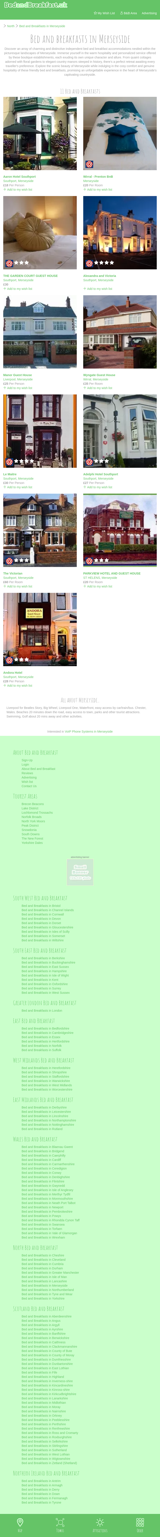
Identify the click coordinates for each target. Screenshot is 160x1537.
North (10, 26)
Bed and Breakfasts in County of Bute (47, 1351)
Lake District (30, 808)
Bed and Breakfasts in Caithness (44, 1342)
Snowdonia (29, 830)
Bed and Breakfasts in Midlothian (44, 1402)
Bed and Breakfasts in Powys (41, 1216)
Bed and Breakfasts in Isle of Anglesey (47, 1190)
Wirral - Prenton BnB (98, 176)
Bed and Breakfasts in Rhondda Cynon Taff (51, 1220)
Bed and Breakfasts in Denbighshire (46, 1177)
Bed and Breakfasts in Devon (41, 918)
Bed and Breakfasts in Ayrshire (42, 1329)
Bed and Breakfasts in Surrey (41, 988)
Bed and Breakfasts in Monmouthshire (47, 1198)
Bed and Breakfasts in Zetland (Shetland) (49, 1463)
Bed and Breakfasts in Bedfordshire (45, 1028)
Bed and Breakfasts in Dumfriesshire (46, 1359)
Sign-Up (27, 760)
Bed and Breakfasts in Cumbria (43, 1264)
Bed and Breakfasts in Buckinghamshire (48, 962)
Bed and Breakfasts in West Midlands (47, 1085)
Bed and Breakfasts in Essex (41, 1037)
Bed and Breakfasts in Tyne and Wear (47, 1294)
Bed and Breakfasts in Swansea (43, 1224)
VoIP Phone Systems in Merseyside (89, 731)
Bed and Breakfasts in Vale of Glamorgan (49, 1233)
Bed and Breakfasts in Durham (42, 1268)
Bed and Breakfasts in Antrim (41, 1481)
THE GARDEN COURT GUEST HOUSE (30, 276)
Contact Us (29, 786)
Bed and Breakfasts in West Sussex (46, 992)
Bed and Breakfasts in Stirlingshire (45, 1446)
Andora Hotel (12, 672)
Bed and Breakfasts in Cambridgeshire (48, 1033)
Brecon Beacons (33, 804)
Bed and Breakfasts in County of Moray (48, 1355)
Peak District (30, 825)
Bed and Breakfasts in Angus (41, 1320)
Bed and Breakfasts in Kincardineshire (47, 1385)
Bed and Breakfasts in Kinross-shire (46, 1389)
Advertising (29, 777)
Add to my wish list (17, 189)
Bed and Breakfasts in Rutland (42, 1129)
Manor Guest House (17, 375)
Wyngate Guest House (99, 375)
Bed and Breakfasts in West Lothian (46, 1454)
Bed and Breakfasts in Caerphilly (44, 1155)
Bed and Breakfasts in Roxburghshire (47, 1437)
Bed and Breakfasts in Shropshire (44, 1072)
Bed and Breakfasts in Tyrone (41, 1502)
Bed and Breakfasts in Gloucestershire (47, 927)
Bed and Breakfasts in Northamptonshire (49, 1120)
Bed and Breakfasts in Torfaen (42, 1229)
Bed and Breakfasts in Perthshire (44, 1424)
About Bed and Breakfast (38, 769)
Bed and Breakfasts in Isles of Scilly (46, 931)
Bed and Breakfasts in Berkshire (43, 958)
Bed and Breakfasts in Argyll (40, 1325)
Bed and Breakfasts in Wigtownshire (46, 1458)
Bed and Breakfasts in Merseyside (42, 26)
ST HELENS (91, 577)
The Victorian (12, 573)
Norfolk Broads (32, 817)
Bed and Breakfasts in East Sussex (45, 967)
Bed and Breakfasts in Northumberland (48, 1290)
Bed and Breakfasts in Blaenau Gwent (47, 1147)
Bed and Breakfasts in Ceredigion (44, 1168)
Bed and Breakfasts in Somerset (43, 936)
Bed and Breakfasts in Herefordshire (46, 1068)
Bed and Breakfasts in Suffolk (41, 1050)
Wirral (87, 379)
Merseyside (26, 181)
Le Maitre (9, 474)
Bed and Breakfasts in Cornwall (43, 914)
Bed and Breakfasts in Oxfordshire (45, 984)
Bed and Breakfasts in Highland (43, 1376)
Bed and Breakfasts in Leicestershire (46, 1111)
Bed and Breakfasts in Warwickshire (46, 1081)
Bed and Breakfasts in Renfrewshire (46, 1428)
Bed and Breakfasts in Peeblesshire (46, 1420)
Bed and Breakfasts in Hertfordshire (46, 1041)
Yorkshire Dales (32, 843)
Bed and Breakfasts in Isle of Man (44, 1277)
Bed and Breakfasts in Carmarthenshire (48, 1164)
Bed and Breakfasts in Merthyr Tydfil (46, 1194)
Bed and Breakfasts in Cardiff (41, 1160)
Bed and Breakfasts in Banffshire (44, 1333)
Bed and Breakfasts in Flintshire (43, 1181)
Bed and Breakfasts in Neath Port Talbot (48, 1203)
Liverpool (9, 379)
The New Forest (32, 838)
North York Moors (33, 821)
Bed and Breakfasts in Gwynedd (43, 1185)
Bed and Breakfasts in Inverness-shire (47, 1381)
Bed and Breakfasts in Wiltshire (43, 940)
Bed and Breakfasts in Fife (39, 1372)
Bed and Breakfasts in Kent (40, 979)
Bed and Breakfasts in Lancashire (44, 1281)
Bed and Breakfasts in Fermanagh (44, 1498)
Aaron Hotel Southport (19, 176)
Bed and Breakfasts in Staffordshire (45, 1076)
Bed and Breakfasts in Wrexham (43, 1237)
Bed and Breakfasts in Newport (42, 1207)
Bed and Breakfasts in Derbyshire (44, 1107)
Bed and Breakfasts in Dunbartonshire (47, 1364)
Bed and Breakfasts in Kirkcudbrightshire (49, 1394)
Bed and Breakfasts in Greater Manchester (50, 1272)
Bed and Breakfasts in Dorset (41, 923)
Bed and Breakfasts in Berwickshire (45, 1338)
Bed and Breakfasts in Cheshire (43, 1255)
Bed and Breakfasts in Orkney (42, 1415)
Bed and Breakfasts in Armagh (42, 1485)
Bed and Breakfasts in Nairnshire (44, 1411)
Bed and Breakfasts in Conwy (41, 1172)
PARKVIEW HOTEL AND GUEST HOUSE (112, 573)
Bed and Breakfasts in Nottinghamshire (48, 1124)
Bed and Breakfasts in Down (41, 1494)
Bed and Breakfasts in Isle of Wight (45, 975)
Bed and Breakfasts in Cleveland (44, 1259)
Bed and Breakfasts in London (42, 1010)
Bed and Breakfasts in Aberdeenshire (47, 1316)
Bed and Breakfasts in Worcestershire (47, 1089)
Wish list (27, 781)
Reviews (27, 773)
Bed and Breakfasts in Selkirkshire (45, 1441)
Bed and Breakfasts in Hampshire (44, 971)
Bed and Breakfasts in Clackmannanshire (49, 1346)
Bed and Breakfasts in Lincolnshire (45, 1116)
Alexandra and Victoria (99, 276)
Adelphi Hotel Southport (100, 474)
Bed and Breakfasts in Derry (40, 1489)
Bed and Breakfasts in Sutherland (44, 1450)
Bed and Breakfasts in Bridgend (43, 1151)
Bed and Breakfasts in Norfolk (42, 1045)
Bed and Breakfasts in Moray (41, 1407)
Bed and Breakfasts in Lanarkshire (45, 1398)
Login (25, 764)
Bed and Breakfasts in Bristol (41, 905)
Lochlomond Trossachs (37, 812)
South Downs (31, 834)
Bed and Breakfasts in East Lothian (45, 1368)
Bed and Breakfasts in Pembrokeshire (47, 1211)
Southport (9, 181)
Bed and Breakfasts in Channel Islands (48, 910)
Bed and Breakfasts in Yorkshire (43, 1298)
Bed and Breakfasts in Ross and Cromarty (50, 1433)
